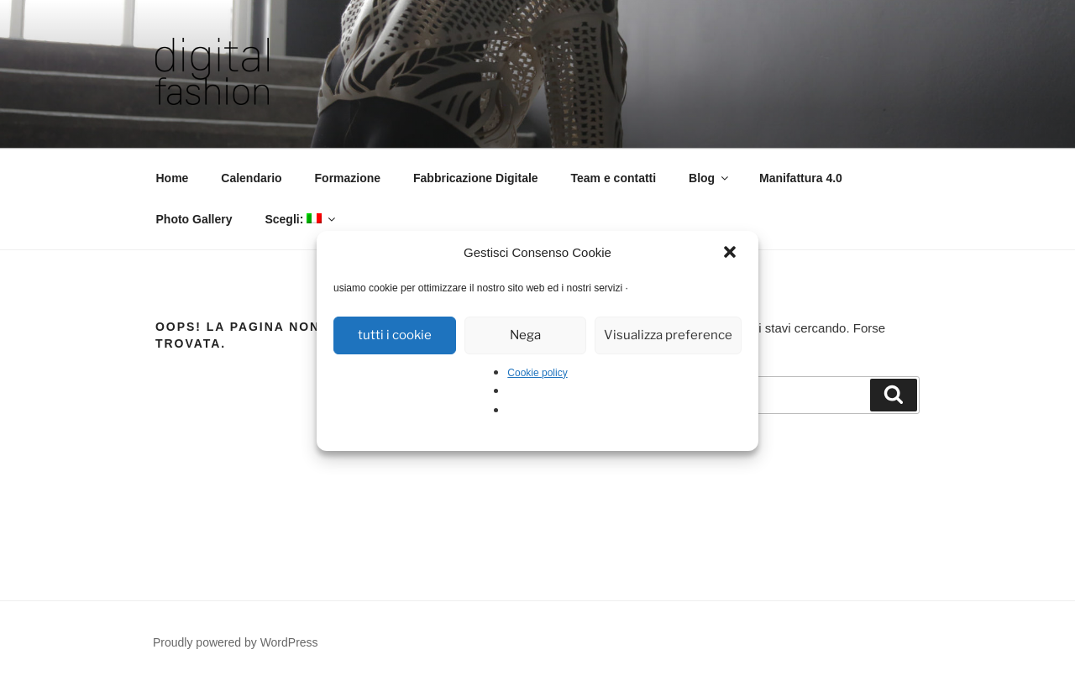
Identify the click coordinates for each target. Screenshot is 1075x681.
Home (172, 178)
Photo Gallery (194, 219)
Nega (525, 335)
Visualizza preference (668, 335)
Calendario (251, 178)
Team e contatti (614, 178)
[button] (731, 254)
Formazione (348, 178)
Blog (710, 178)
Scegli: (301, 219)
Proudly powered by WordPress (235, 642)
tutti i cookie (395, 335)
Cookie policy (537, 373)
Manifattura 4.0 (800, 178)
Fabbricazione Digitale (475, 178)
